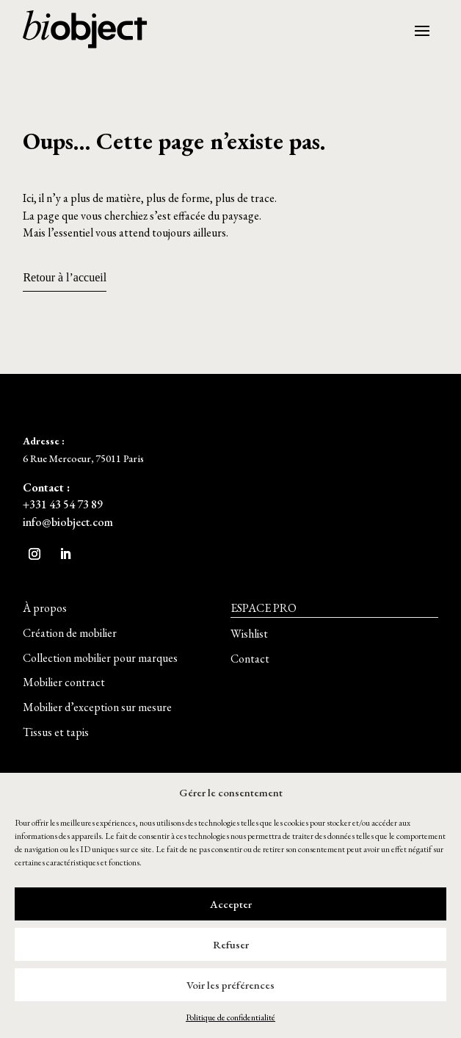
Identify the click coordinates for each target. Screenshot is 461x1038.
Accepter (231, 904)
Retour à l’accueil (64, 277)
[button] (45, 608)
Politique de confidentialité (230, 1017)
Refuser (231, 944)
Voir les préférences (230, 985)
